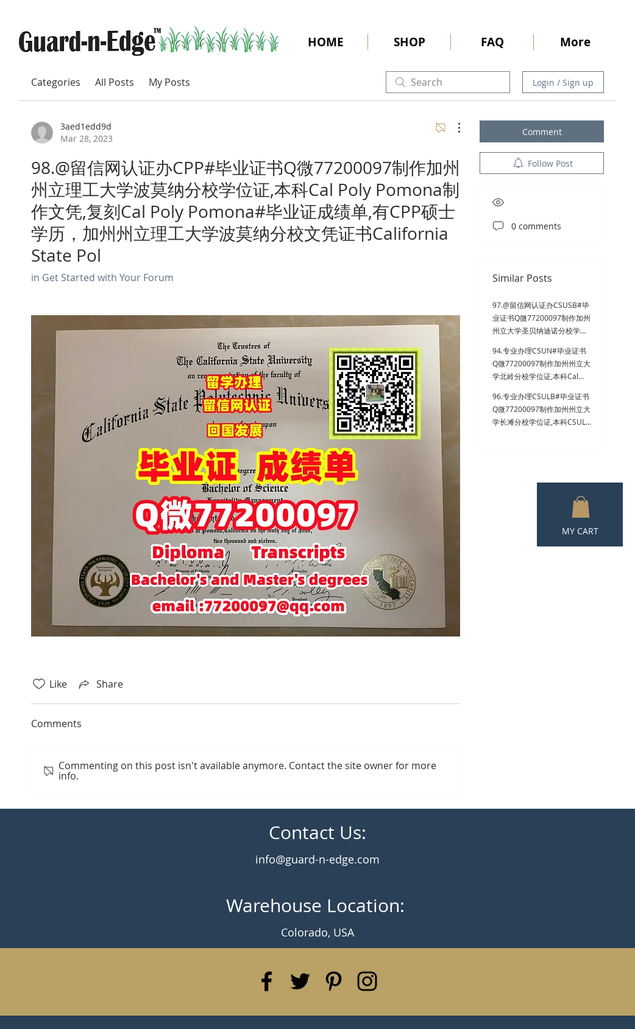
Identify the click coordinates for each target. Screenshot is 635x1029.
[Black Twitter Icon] (300, 981)
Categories (55, 82)
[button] (581, 507)
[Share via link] (100, 684)
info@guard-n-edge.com (317, 859)
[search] (448, 82)
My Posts (169, 82)
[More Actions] (452, 127)
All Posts (114, 82)
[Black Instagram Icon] (367, 981)
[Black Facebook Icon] (267, 981)
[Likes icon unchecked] (39, 684)
